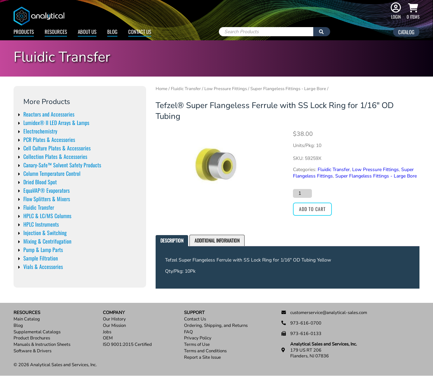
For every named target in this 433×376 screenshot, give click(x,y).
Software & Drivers (32, 351)
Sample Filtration (40, 258)
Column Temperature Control (52, 173)
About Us (87, 31)
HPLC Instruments (41, 224)
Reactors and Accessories (48, 114)
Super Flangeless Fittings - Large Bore (288, 89)
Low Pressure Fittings (225, 89)
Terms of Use (197, 345)
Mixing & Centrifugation (47, 241)
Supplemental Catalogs (37, 332)
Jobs (107, 332)
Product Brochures (32, 338)
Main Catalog (27, 319)
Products (24, 31)
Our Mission (114, 326)
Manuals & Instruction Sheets (42, 345)
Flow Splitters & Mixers (46, 199)
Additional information (217, 240)
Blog (112, 31)
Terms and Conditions (205, 351)
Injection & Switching (45, 233)
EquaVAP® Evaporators (46, 190)
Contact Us (139, 31)
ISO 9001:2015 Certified (127, 345)
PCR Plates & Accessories (49, 139)
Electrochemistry (40, 131)
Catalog (406, 32)
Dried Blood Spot (40, 182)
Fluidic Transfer (38, 207)
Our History (114, 319)
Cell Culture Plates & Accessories (57, 148)
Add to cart (312, 208)
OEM (108, 338)
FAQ (188, 332)
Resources (56, 31)
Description (171, 240)
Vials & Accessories (43, 267)
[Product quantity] (302, 193)
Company (114, 313)
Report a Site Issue (202, 357)
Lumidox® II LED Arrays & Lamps (56, 123)
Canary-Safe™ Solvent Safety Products (62, 165)
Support (194, 313)
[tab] (172, 240)
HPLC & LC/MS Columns (47, 216)
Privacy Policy (197, 338)
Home (161, 89)
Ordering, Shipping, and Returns (216, 326)
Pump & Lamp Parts (43, 250)
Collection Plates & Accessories (55, 156)
